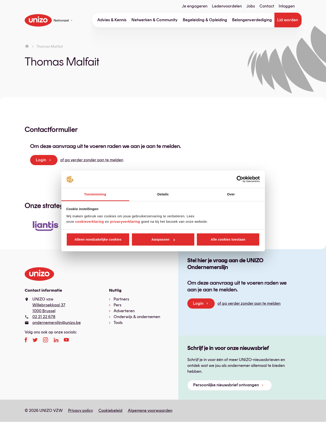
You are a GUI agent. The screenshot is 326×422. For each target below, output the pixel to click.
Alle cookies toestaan (228, 239)
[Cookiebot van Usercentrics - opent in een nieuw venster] (240, 179)
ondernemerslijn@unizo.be (56, 322)
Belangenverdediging (252, 19)
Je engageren (194, 6)
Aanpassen (163, 239)
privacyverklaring (125, 221)
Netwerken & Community (154, 19)
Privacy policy (80, 410)
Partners (121, 299)
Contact (266, 6)
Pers (117, 304)
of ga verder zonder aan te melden (91, 159)
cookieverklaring (89, 221)
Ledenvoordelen (227, 6)
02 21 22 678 (43, 316)
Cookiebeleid (110, 410)
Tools (118, 322)
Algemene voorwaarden (150, 410)
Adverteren (124, 310)
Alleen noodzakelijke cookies (97, 239)
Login (41, 159)
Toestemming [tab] (95, 194)
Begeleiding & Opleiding (205, 19)
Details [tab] (163, 194)
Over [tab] (231, 194)
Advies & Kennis (111, 19)
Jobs (250, 6)
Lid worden (287, 19)
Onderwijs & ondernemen (137, 316)
